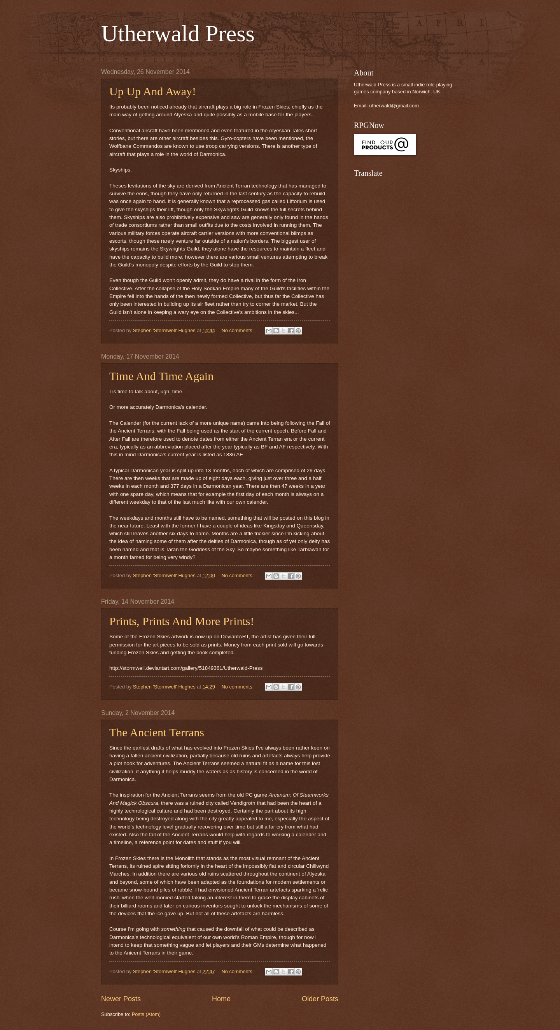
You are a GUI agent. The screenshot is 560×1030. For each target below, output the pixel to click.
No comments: (238, 330)
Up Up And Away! (152, 91)
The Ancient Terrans (156, 732)
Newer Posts (121, 999)
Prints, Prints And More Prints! (181, 621)
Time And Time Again (161, 376)
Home (221, 999)
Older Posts (320, 999)
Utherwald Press (178, 33)
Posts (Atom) (146, 1014)
